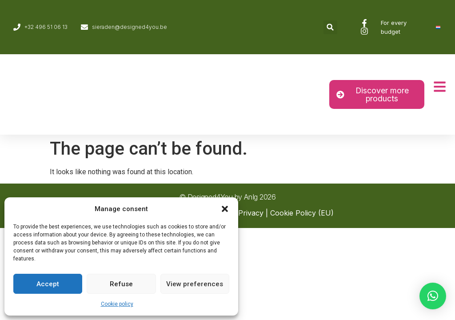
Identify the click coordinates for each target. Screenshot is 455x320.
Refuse (121, 284)
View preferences (194, 284)
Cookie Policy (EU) (302, 212)
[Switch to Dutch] (438, 27)
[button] (224, 208)
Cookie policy (117, 304)
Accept (47, 284)
